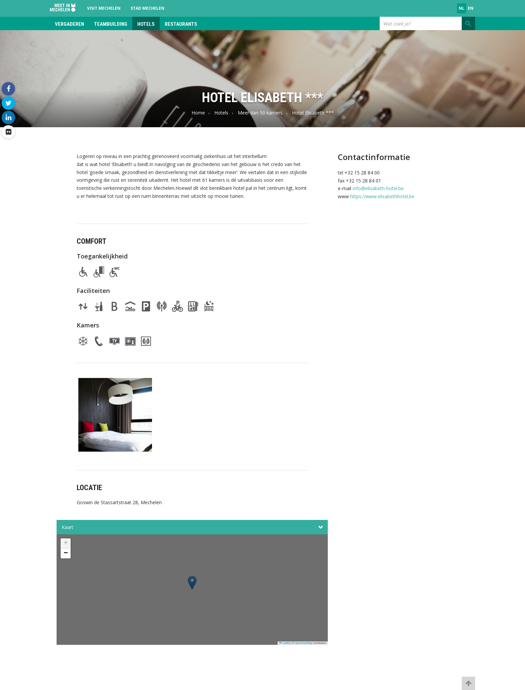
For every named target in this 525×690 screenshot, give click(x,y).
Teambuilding (110, 24)
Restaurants (181, 24)
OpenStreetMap (303, 642)
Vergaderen (69, 24)
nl (461, 8)
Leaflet (284, 642)
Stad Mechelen (147, 8)
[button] (192, 592)
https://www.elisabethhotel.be (382, 196)
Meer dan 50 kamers (260, 112)
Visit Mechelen (104, 8)
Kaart (192, 527)
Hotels (146, 24)
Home (198, 112)
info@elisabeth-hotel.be (378, 188)
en (470, 8)
